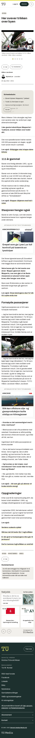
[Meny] (31, 4)
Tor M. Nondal (6, 668)
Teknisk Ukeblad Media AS (18, 727)
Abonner (24, 4)
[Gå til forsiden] (3, 4)
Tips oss (28, 649)
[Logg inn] (15, 4)
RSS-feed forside (8, 674)
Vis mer (7, 109)
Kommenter (16, 67)
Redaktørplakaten (18, 708)
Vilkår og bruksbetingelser (11, 697)
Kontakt (17, 720)
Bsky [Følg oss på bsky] (3, 685)
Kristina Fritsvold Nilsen (10, 660)
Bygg (4, 13)
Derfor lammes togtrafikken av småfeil (17, 544)
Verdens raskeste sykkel (11, 527)
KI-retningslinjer (7, 700)
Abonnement (17, 715)
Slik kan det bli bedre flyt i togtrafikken (16, 532)
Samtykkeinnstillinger (9, 693)
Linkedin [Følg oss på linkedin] (4, 681)
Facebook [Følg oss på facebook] (5, 677)
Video (21, 553)
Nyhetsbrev (12, 553)
